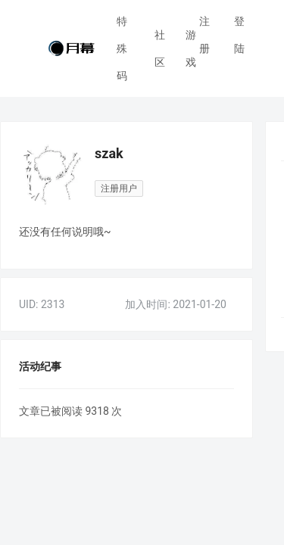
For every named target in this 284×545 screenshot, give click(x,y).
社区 (159, 38)
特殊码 (122, 48)
